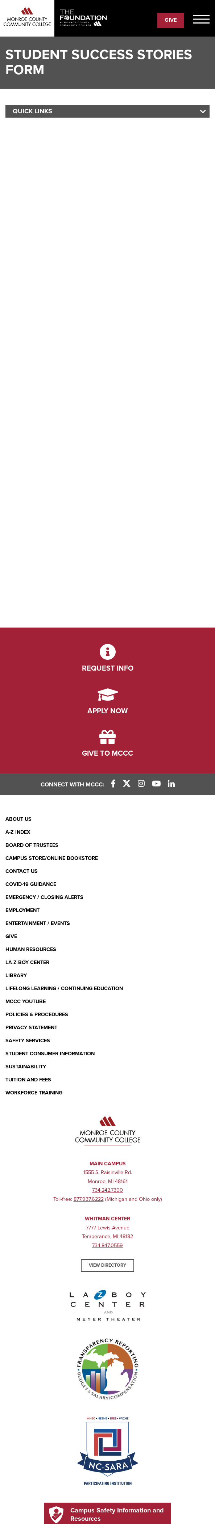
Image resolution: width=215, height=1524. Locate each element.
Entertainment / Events (37, 923)
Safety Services (27, 1041)
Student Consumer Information (50, 1054)
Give (11, 936)
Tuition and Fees (28, 1080)
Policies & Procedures (36, 1015)
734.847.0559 (107, 1245)
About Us (18, 819)
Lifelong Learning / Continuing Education (64, 988)
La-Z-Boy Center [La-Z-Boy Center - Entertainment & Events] (27, 962)
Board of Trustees (31, 845)
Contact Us (21, 871)
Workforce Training (33, 1093)
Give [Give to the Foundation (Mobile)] (171, 20)
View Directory (107, 1265)
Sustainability (25, 1067)
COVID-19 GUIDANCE (30, 884)
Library (16, 975)
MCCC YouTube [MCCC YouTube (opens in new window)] (25, 1002)
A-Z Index (17, 832)
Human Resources (30, 949)
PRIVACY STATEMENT (31, 1028)
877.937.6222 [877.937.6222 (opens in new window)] (89, 1199)
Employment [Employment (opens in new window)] (22, 910)
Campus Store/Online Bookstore (51, 858)
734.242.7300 (107, 1190)
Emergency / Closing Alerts (44, 897)
